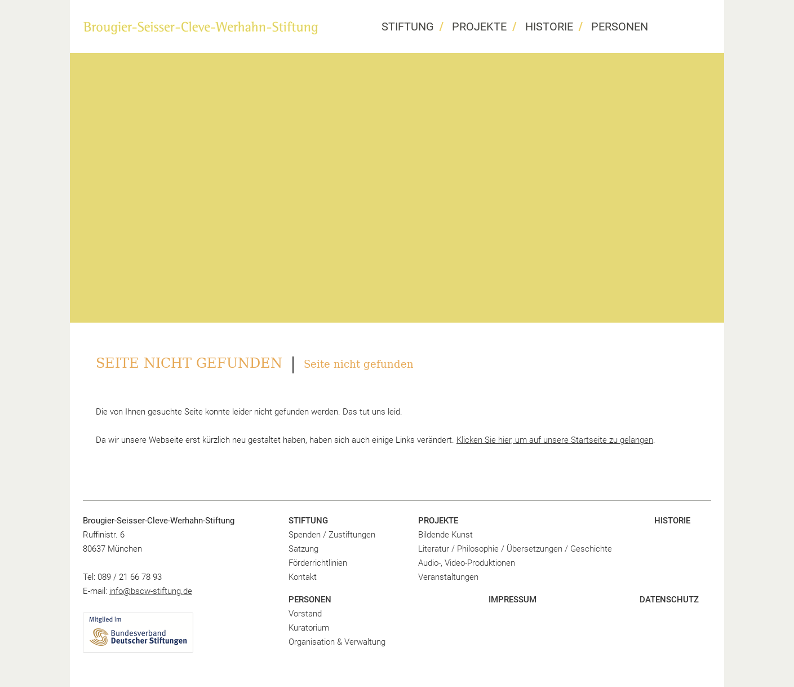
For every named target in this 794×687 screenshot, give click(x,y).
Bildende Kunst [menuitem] (445, 535)
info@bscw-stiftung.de (150, 591)
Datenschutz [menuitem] (669, 599)
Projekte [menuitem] (479, 26)
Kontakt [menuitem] (303, 577)
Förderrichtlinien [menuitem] (318, 563)
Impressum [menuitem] (512, 599)
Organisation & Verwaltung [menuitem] (337, 642)
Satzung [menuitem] (303, 549)
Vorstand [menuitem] (305, 614)
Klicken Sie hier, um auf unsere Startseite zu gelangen (554, 440)
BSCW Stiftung (200, 27)
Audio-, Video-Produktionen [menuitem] (466, 563)
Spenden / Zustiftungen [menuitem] (332, 535)
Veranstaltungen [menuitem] (448, 577)
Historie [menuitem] (549, 26)
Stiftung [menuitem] (408, 26)
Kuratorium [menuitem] (309, 628)
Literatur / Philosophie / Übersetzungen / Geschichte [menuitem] (515, 549)
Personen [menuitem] (619, 26)
